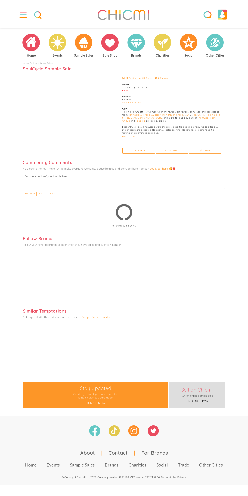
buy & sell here (159, 168)
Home (31, 464)
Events (53, 464)
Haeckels (140, 121)
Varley (141, 118)
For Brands (154, 453)
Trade (183, 464)
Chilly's (126, 121)
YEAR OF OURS (154, 118)
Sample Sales (46, 63)
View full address (131, 102)
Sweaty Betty (129, 118)
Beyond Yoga (175, 114)
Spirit (217, 114)
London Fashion (30, 63)
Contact (118, 453)
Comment (138, 150)
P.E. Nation (207, 114)
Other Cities (211, 464)
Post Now (29, 194)
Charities (137, 464)
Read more (128, 136)
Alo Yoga (145, 114)
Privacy (181, 477)
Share (205, 150)
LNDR (187, 114)
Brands (111, 464)
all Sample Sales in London (94, 317)
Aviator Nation (159, 114)
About (87, 453)
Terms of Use (168, 477)
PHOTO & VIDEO (47, 193)
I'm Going (171, 150)
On (199, 114)
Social (162, 464)
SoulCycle (133, 114)
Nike (194, 114)
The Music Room (206, 118)
